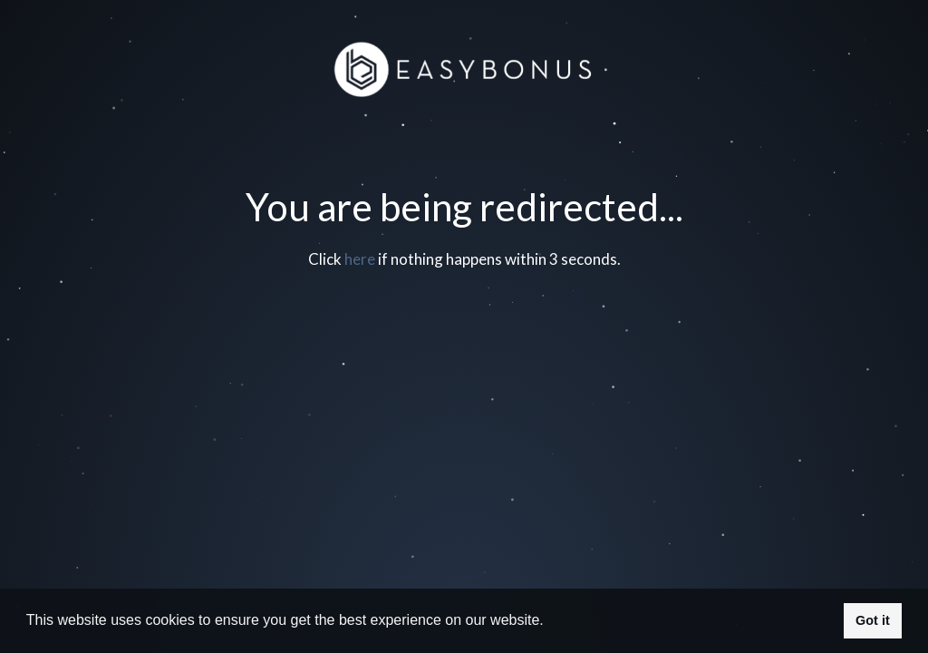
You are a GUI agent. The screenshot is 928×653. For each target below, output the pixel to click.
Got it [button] (873, 620)
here (359, 258)
